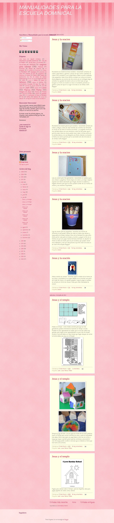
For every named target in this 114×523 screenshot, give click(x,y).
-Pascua (40, 67)
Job (32, 86)
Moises (44, 92)
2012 (22, 182)
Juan (59, 371)
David (35, 75)
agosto (24, 227)
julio (24, 197)
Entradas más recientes (59, 502)
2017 (22, 251)
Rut (23, 97)
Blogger (66, 520)
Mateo (70, 371)
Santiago (28, 98)
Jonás (37, 86)
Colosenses (22, 75)
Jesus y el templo (60, 299)
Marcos (66, 371)
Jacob (20, 86)
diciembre (25, 238)
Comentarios (24, 41)
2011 (22, 180)
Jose (43, 86)
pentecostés (31, 95)
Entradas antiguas (88, 502)
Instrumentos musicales (25, 84)
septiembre (26, 230)
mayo (24, 192)
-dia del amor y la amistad (36, 62)
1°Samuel (38, 69)
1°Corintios (21, 69)
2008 (22, 172)
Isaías (42, 84)
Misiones (37, 92)
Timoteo (33, 98)
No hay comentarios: (77, 90)
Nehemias (24, 94)
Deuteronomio (22, 77)
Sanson (21, 98)
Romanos (44, 95)
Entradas (23, 38)
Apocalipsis (33, 72)
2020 (22, 259)
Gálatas (36, 80)
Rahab (37, 95)
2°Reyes (44, 70)
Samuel (42, 97)
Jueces (36, 88)
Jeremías (27, 86)
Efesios (39, 79)
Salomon (36, 97)
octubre (25, 232)
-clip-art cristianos (35, 59)
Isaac (36, 84)
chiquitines (41, 74)
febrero (25, 187)
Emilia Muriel (24, 162)
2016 (22, 249)
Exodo (23, 80)
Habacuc (34, 82)
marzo (24, 190)
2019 (22, 256)
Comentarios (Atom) (62, 506)
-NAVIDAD (32, 65)
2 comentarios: (76, 369)
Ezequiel (30, 80)
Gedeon (42, 80)
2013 (22, 241)
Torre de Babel (40, 98)
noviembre (25, 235)
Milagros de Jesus (25, 92)
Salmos (28, 97)
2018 (22, 254)
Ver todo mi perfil (23, 165)
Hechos (41, 82)
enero (24, 184)
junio (24, 195)
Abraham (24, 72)
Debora (42, 75)
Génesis (22, 82)
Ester (45, 79)
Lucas (62, 371)
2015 (22, 246)
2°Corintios (37, 70)
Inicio (74, 502)
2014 (22, 244)
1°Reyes (31, 69)
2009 (22, 174)
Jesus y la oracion (61, 39)
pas (26, 95)
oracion (59, 92)
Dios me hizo (32, 79)
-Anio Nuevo (22, 59)
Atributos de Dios (30, 74)
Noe (30, 94)
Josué (20, 88)
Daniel (28, 75)
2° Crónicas (30, 70)
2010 (22, 177)
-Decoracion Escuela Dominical (32, 60)
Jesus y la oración (61, 258)
